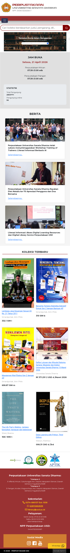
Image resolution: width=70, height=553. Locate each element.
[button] (5, 41)
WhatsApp (58, 545)
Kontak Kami (59, 551)
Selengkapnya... (15, 155)
